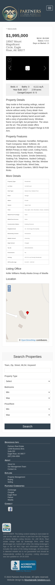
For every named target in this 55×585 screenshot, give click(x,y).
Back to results (12, 28)
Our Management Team (17, 467)
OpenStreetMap (28, 340)
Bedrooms (9, 387)
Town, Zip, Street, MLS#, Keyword (20, 365)
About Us (11, 464)
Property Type (11, 376)
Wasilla (10, 500)
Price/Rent (9, 404)
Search (27, 426)
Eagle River (12, 495)
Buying (10, 480)
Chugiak (11, 492)
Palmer (10, 497)
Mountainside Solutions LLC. (37, 580)
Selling (10, 482)
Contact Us (12, 469)
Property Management (16, 477)
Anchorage (12, 490)
